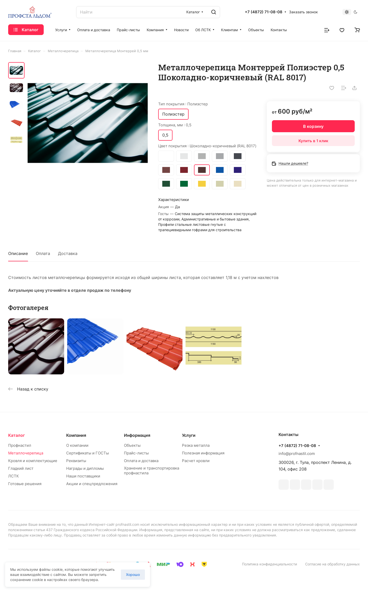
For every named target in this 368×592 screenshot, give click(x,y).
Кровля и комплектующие (32, 460)
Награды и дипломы (85, 468)
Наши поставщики (83, 476)
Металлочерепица (25, 453)
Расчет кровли (196, 460)
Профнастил (19, 445)
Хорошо (133, 574)
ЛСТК (13, 476)
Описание (18, 253)
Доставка (67, 253)
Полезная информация (203, 453)
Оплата (43, 253)
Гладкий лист (20, 468)
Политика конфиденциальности (269, 564)
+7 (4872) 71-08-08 (263, 12)
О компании (77, 445)
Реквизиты (76, 460)
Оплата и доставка (141, 460)
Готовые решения (24, 483)
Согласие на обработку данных (332, 564)
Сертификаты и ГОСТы (87, 453)
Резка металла (196, 445)
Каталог (16, 435)
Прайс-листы (136, 453)
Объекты (132, 445)
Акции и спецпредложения (91, 483)
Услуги (188, 435)
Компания (76, 435)
